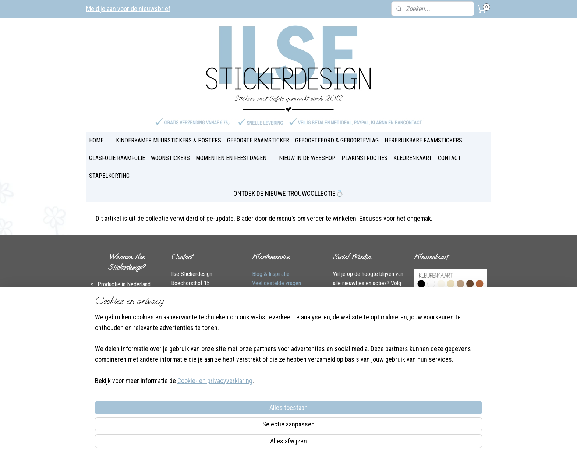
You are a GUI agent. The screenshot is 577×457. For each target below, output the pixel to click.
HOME (96, 140)
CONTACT (449, 158)
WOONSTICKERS (170, 158)
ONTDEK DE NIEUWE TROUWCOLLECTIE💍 (288, 193)
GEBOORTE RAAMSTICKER (258, 140)
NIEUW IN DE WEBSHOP (307, 158)
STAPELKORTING (109, 175)
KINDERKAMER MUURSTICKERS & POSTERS (168, 140)
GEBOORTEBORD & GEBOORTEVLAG (337, 140)
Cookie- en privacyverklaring (206, 443)
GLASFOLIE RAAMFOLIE (117, 158)
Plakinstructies (269, 311)
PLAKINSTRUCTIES (364, 158)
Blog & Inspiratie (271, 273)
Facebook (182, 321)
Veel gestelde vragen (276, 283)
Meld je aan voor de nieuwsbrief (128, 9)
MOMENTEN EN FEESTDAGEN (231, 158)
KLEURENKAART (412, 158)
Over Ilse (181, 330)
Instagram (213, 321)
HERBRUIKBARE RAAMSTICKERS (423, 140)
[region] (240, 410)
